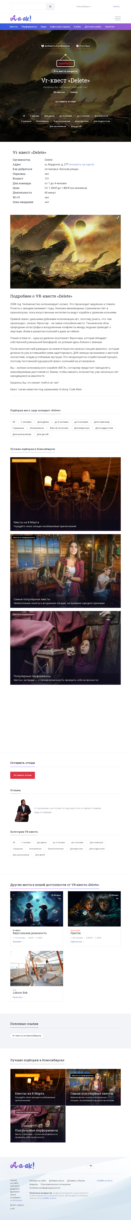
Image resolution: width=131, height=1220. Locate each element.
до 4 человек (96, 116)
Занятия (109, 26)
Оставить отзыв (65, 101)
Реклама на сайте (37, 1180)
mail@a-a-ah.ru (49, 1198)
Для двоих (58, 116)
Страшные (54, 122)
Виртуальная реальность (30, 936)
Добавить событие (76, 1180)
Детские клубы (93, 26)
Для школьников (79, 128)
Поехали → (18, 944)
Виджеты (33, 1184)
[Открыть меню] (118, 18)
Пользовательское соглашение (56, 1184)
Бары (43, 26)
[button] (117, 220)
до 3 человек (77, 116)
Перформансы (29, 26)
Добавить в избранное (55, 45)
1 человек (41, 116)
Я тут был (83, 45)
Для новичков (34, 122)
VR (29, 116)
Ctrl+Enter (15, 1200)
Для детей (100, 128)
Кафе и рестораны (60, 26)
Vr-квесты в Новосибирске (26, 1038)
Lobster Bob (20, 995)
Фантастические (95, 122)
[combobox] (28, 6)
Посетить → (19, 1000)
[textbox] (29, 4)
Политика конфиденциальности (44, 1188)
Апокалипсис (73, 122)
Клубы (77, 26)
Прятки (75, 936)
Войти (116, 6)
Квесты (14, 26)
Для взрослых (33, 128)
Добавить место (56, 1180)
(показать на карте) (81, 167)
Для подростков (55, 128)
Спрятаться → (77, 944)
